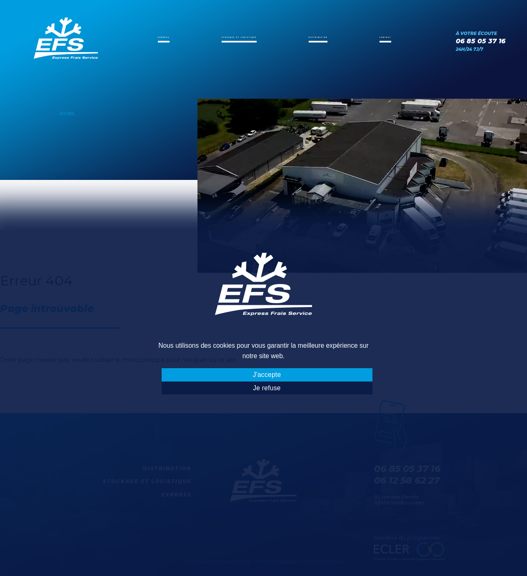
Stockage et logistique (238, 37)
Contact (391, 37)
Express (157, 37)
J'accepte (267, 374)
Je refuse (266, 387)
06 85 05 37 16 (480, 41)
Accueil (67, 114)
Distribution (328, 37)
